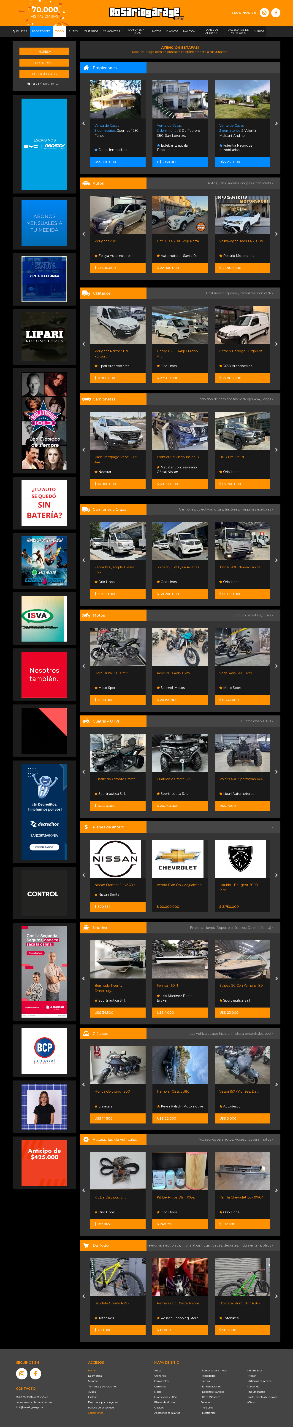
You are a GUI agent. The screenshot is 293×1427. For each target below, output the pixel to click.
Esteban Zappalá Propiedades (172, 147)
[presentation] (83, 123)
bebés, (218, 1245)
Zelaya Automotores (113, 256)
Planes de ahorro (164, 1402)
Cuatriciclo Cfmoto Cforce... (116, 779)
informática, (191, 1245)
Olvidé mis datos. (44, 83)
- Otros (251, 1402)
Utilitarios (160, 1375)
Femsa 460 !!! (167, 986)
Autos (157, 1370)
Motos (157, 1391)
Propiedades (208, 1375)
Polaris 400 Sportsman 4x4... (242, 779)
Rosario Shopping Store (177, 1318)
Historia (92, 1397)
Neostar (103, 472)
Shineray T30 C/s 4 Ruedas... (179, 567)
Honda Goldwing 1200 (112, 1091)
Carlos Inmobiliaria (111, 150)
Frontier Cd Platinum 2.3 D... (179, 457)
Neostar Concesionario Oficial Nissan (177, 469)
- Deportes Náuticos (212, 1391)
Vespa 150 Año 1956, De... (239, 1091)
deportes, (232, 1245)
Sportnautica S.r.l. (110, 794)
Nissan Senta (107, 894)
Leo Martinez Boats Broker (174, 998)
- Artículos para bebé (259, 1381)
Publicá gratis (44, 74)
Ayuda (92, 1391)
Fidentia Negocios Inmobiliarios (235, 147)
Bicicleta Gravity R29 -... (113, 1303)
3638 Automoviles (235, 366)
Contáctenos (95, 1412)
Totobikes (104, 1318)
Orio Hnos (167, 366)
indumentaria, (251, 1245)
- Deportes (253, 1386)
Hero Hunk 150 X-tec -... (113, 673)
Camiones (160, 1386)
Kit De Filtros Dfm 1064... (176, 1197)
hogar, (206, 1245)
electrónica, (172, 1245)
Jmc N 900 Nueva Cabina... (241, 567)
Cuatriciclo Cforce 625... (175, 779)
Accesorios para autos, (217, 1139)
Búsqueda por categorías (103, 1402)
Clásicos (159, 1407)
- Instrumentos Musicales (262, 1397)
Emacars (103, 1106)
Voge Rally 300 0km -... (237, 673)
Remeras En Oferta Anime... (179, 1303)
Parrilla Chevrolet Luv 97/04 (241, 1197)
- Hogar (251, 1375)
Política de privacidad (101, 1407)
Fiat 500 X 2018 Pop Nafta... (179, 241)
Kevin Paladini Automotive (180, 1106)
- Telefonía (207, 1407)
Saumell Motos (171, 688)
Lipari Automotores (112, 366)
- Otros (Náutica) (210, 1397)
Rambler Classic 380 (173, 1091)
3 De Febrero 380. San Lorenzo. (178, 131)
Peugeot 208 (105, 241)
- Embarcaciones (211, 1386)
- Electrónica (208, 1412)
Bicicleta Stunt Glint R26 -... (240, 1303)
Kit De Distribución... (111, 1197)
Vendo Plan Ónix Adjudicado (179, 885)
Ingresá (44, 51)
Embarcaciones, (203, 928)
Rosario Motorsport (236, 256)
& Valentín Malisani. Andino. (238, 131)
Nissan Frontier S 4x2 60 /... (116, 885)
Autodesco (230, 1106)
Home (91, 1370)
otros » (268, 1245)
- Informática (254, 1370)
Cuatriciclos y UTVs (165, 1397)
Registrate (44, 62)
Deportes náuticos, (231, 928)
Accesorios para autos (167, 1412)
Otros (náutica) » (260, 928)
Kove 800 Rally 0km (173, 673)
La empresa (95, 1375)
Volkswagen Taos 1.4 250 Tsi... (242, 241)
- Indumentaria (256, 1391)
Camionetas (161, 1381)
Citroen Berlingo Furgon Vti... (242, 351)
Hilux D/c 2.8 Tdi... (233, 457)
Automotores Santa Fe (177, 256)
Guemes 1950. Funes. (117, 131)
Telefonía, (155, 1245)
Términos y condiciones (102, 1386)
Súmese (93, 1381)
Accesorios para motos (253, 1139)
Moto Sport (106, 688)
